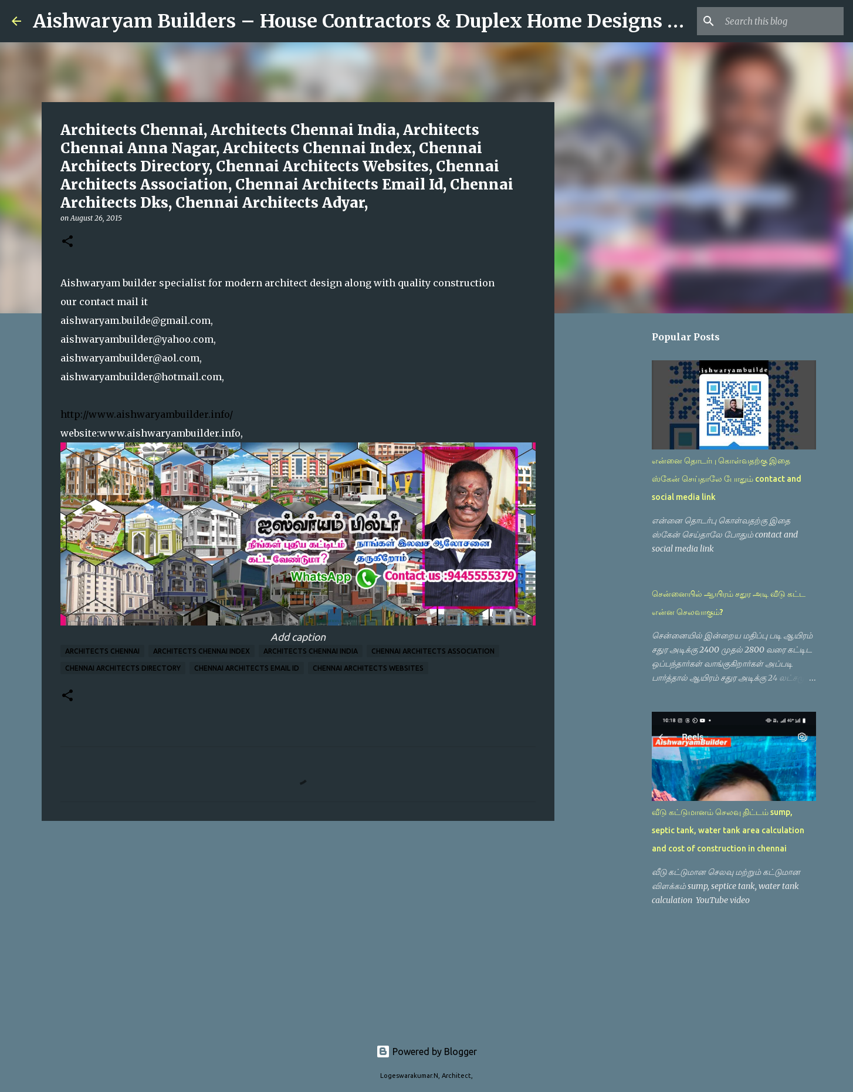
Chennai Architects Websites (368, 668)
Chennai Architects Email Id (246, 668)
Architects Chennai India (310, 651)
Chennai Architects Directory (123, 668)
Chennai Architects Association (433, 651)
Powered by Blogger (426, 1051)
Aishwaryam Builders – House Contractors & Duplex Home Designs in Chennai (401, 21)
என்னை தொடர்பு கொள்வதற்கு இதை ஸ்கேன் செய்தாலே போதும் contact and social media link (726, 479)
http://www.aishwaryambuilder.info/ (146, 414)
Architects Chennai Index (201, 651)
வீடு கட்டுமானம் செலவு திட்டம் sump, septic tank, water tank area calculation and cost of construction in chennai (728, 830)
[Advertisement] (298, 921)
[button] (67, 242)
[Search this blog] (782, 21)
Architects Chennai (102, 651)
